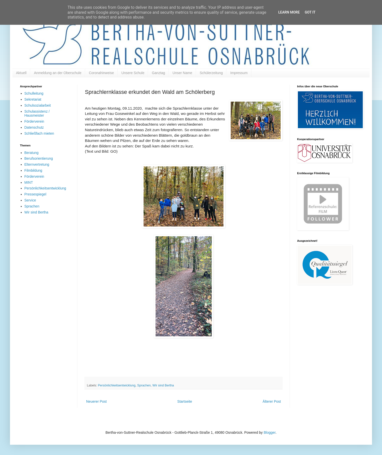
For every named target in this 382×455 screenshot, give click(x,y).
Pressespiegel (35, 194)
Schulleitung (33, 93)
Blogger (269, 432)
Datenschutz (34, 127)
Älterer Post (272, 401)
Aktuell (21, 73)
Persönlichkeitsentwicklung (117, 385)
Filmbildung (33, 170)
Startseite (184, 401)
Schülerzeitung (211, 73)
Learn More (289, 12)
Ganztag (158, 73)
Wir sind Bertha (163, 385)
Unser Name (182, 73)
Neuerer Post (96, 401)
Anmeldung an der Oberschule (57, 73)
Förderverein (34, 121)
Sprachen (144, 385)
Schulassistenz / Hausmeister (37, 113)
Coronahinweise (101, 73)
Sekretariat (32, 99)
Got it (310, 12)
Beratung (31, 153)
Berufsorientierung (38, 158)
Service (30, 200)
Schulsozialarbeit (37, 105)
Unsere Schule (132, 73)
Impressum (238, 73)
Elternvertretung (36, 164)
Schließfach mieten (39, 133)
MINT (28, 182)
